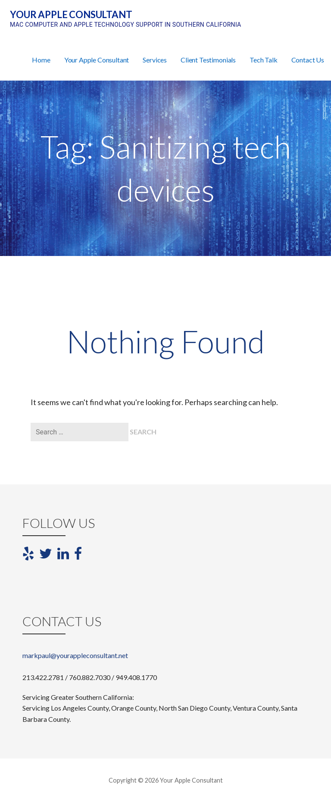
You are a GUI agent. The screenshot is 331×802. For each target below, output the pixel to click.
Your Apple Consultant (71, 14)
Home (41, 60)
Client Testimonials (208, 60)
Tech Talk (264, 60)
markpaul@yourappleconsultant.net (75, 655)
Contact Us (307, 60)
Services (155, 60)
